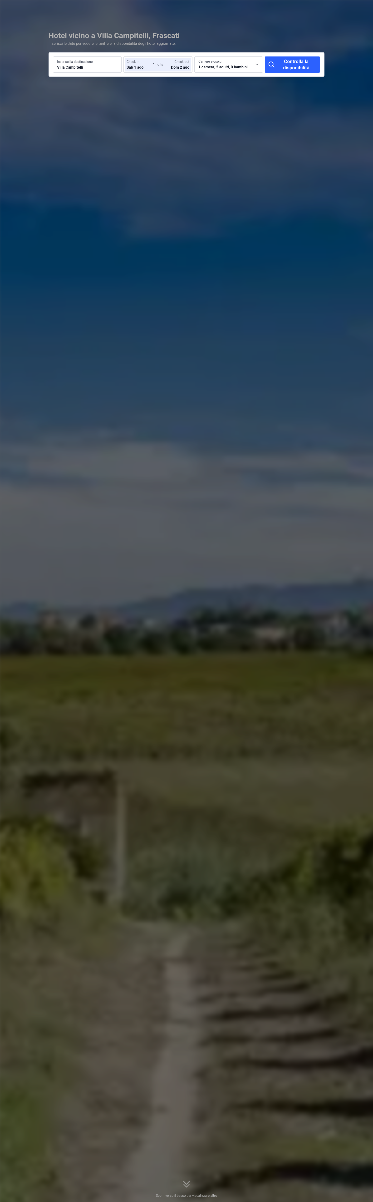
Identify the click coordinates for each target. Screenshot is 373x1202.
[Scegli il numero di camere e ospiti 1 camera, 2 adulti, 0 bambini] (229, 64)
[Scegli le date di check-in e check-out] (141, 64)
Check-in (133, 62)
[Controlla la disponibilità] (292, 64)
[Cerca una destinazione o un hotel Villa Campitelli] (87, 64)
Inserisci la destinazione (75, 62)
